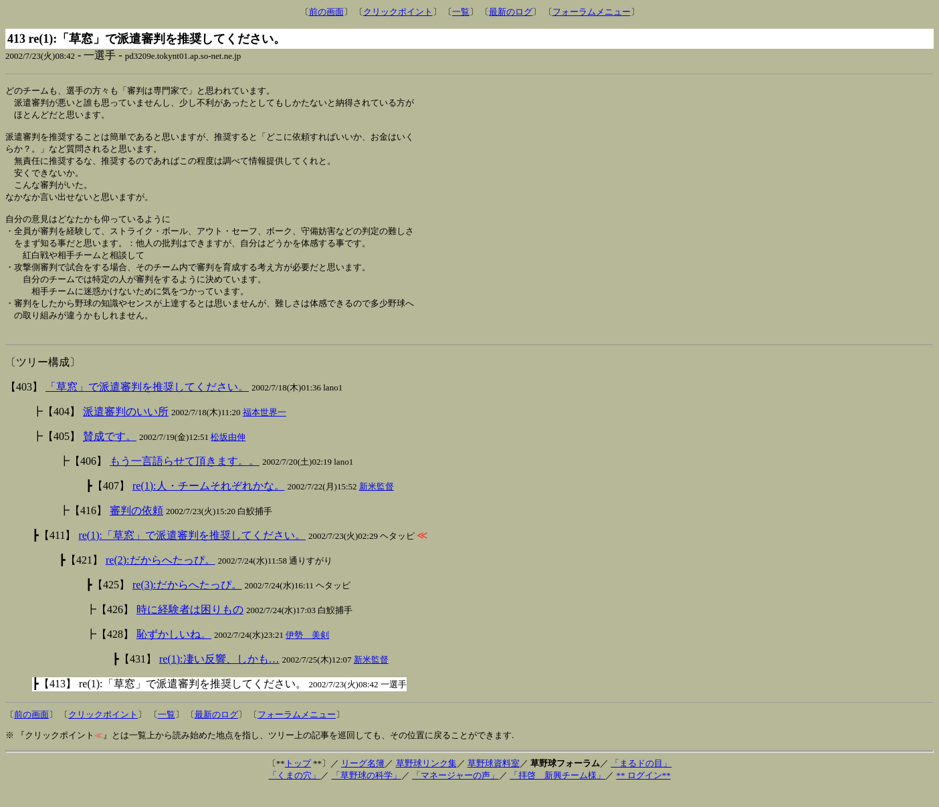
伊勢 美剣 (307, 652)
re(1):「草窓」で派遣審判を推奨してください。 (192, 552)
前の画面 (326, 12)
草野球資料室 (493, 780)
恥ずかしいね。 (173, 651)
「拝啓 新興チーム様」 (557, 792)
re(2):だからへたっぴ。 (160, 576)
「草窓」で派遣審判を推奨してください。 (147, 403)
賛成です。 (109, 453)
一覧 (460, 12)
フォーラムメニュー (591, 12)
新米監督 (376, 503)
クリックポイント (398, 12)
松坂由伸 (228, 454)
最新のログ (510, 12)
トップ (298, 780)
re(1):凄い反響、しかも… (219, 675)
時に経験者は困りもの (189, 626)
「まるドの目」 (641, 780)
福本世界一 (264, 429)
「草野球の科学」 (366, 792)
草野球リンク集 (426, 780)
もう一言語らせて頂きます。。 (184, 477)
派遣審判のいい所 (126, 428)
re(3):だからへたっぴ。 (187, 601)
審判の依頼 (136, 527)
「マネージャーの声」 (455, 792)
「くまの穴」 (294, 792)
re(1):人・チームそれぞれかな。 (208, 502)
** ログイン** (643, 792)
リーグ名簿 (363, 780)
